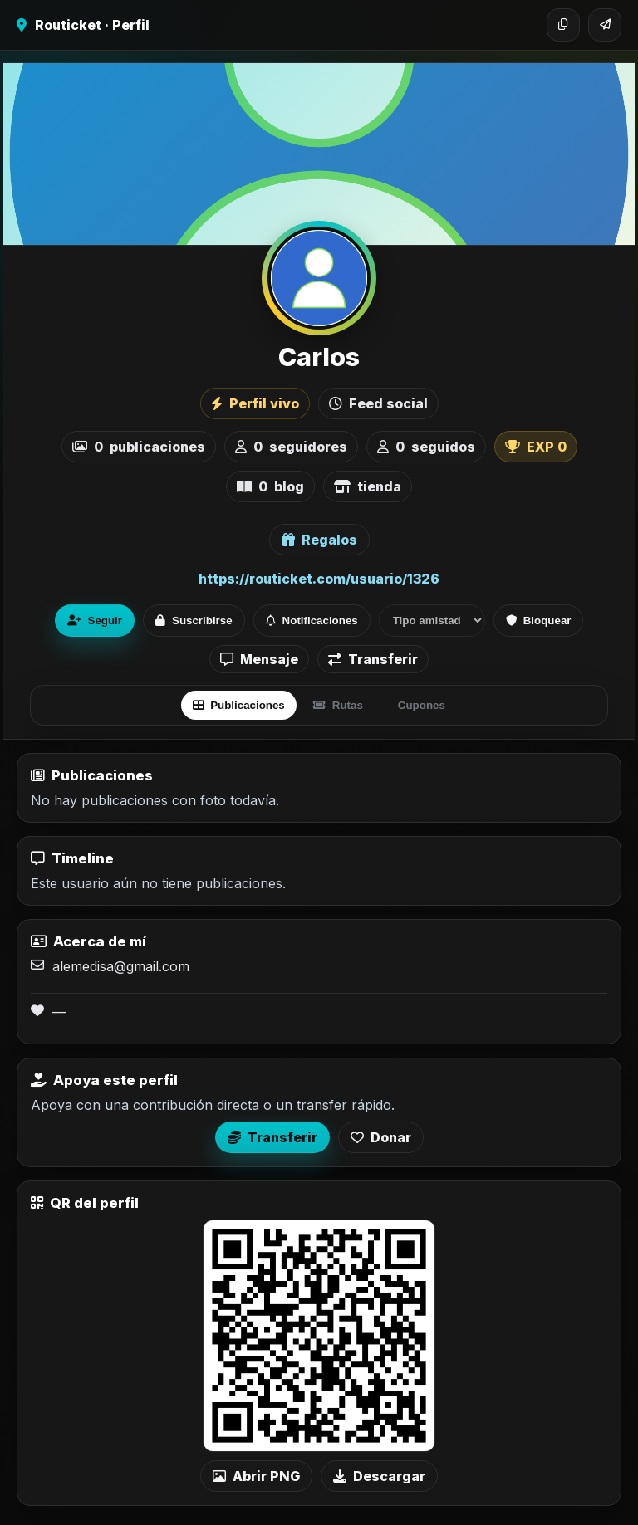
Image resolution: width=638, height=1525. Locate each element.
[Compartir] (604, 25)
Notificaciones (312, 620)
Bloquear (539, 620)
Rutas (338, 705)
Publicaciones (239, 705)
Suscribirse (194, 620)
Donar (381, 1137)
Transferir (373, 659)
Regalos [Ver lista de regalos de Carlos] (319, 539)
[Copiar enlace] (563, 25)
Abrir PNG (256, 1476)
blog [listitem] (270, 486)
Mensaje (259, 659)
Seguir (94, 620)
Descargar (379, 1476)
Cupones (421, 705)
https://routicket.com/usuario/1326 (319, 578)
